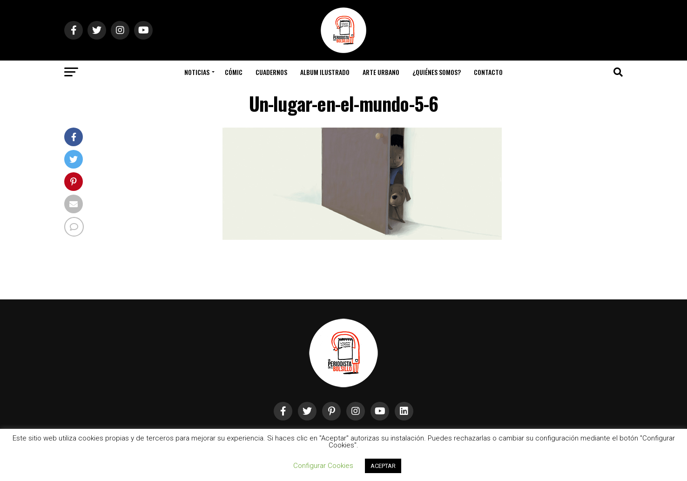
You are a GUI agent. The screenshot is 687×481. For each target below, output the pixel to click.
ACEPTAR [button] (383, 465)
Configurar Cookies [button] (323, 465)
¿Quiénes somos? (436, 72)
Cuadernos (271, 72)
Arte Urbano (381, 72)
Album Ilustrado (325, 72)
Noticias (196, 72)
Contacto (488, 72)
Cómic (233, 72)
